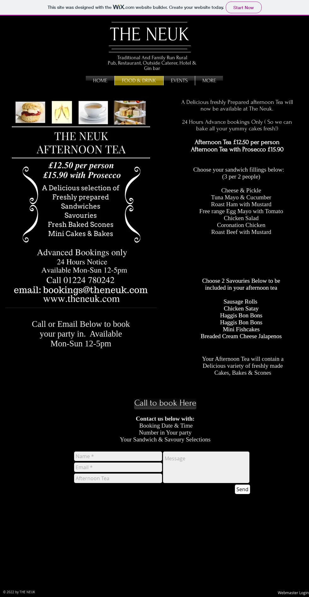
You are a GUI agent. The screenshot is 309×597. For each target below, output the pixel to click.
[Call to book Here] (165, 403)
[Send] (242, 489)
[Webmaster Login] (293, 593)
